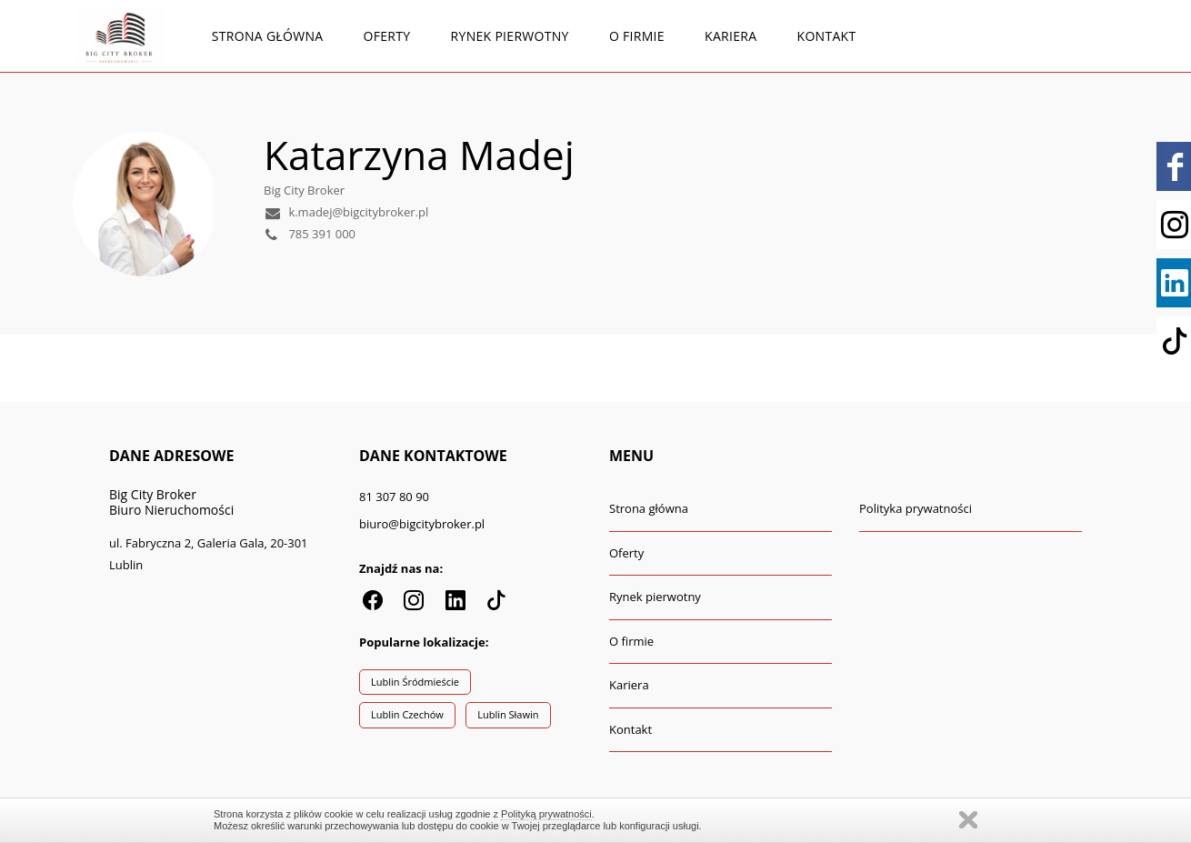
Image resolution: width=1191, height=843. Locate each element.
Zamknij (968, 819)
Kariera (730, 36)
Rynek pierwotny (510, 36)
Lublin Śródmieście (415, 681)
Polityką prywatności (546, 813)
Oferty (387, 36)
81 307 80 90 (394, 496)
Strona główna (268, 36)
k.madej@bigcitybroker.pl (346, 212)
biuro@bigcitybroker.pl (422, 524)
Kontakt (826, 36)
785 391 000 (309, 234)
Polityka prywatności (915, 508)
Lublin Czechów (407, 714)
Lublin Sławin (507, 714)
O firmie (637, 36)
